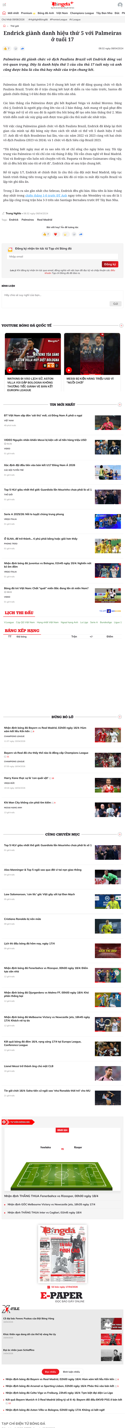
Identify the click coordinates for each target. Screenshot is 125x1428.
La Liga (84, 622)
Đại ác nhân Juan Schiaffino (18, 1350)
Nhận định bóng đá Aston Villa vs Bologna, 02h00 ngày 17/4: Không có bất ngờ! (55, 1409)
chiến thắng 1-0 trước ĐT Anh (46, 196)
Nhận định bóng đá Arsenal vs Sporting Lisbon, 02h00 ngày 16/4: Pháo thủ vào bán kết (62, 1386)
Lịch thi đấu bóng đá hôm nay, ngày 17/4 (29, 943)
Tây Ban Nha (104, 13)
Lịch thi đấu (19, 612)
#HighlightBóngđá (38, 19)
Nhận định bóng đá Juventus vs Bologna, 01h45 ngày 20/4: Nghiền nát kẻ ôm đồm (47, 565)
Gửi (115, 304)
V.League (9, 622)
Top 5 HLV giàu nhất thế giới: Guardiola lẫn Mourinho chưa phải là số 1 (48, 489)
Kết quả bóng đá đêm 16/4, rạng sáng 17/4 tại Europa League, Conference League (42, 1043)
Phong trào (10, 543)
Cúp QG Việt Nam (25, 622)
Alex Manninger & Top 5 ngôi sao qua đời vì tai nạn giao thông (42, 869)
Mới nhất (13, 13)
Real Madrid (44, 219)
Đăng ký (110, 264)
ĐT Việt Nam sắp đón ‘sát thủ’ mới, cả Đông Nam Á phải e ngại (43, 415)
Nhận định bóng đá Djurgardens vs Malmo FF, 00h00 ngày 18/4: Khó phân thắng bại (46, 994)
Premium (28, 13)
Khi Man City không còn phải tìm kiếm (29, 802)
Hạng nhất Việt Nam (48, 622)
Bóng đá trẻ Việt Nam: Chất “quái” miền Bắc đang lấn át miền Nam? (46, 590)
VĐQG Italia (10, 519)
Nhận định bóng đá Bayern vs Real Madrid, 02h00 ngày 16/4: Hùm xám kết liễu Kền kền (45, 729)
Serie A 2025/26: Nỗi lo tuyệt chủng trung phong (34, 514)
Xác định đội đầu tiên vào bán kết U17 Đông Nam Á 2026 (39, 465)
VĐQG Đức (9, 783)
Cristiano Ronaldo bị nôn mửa (22, 919)
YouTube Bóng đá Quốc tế (27, 325)
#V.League (75, 19)
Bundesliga (106, 622)
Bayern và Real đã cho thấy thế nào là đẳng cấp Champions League (46, 754)
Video (7, 448)
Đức (117, 13)
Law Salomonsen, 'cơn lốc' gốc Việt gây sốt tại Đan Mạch (39, 894)
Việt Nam (62, 13)
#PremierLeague (58, 19)
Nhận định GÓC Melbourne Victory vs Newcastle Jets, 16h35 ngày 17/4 (51, 1204)
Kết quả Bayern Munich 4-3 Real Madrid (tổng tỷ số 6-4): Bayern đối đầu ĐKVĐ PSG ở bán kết (64, 1401)
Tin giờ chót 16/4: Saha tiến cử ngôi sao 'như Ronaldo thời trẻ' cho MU (47, 1090)
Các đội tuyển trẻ (14, 470)
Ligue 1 (118, 622)
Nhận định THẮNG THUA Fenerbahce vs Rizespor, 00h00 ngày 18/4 (51, 1196)
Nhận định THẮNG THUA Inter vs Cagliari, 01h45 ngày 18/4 (45, 1212)
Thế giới (14, 26)
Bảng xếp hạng (22, 630)
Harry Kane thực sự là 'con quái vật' (29, 778)
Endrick (13, 219)
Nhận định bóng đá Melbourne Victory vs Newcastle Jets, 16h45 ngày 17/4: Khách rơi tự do (47, 1018)
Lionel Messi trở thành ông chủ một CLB (28, 1066)
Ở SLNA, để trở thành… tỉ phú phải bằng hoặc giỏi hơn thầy (40, 538)
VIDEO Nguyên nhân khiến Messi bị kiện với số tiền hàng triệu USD (45, 441)
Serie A (94, 622)
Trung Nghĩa (13, 213)
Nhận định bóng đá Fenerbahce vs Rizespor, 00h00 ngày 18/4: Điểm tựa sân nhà (46, 969)
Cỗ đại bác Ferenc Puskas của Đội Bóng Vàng (28, 1318)
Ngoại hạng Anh (69, 622)
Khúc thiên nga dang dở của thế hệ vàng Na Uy (29, 1334)
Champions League (82, 13)
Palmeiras (27, 219)
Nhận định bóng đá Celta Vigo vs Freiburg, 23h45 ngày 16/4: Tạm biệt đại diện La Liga (59, 1392)
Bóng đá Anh (46, 13)
